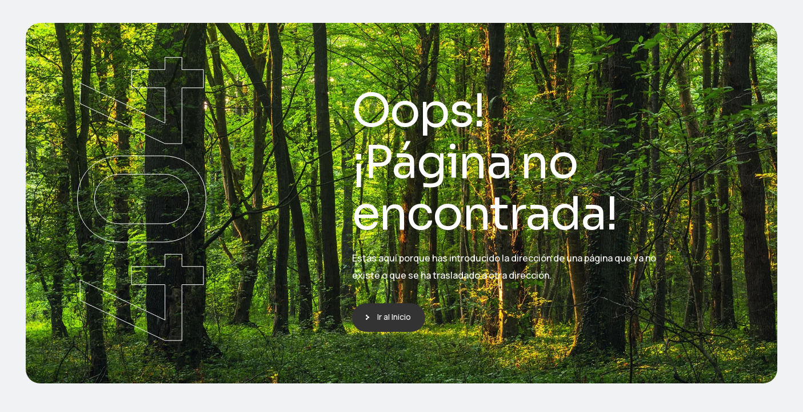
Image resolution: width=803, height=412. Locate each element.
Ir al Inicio (394, 316)
